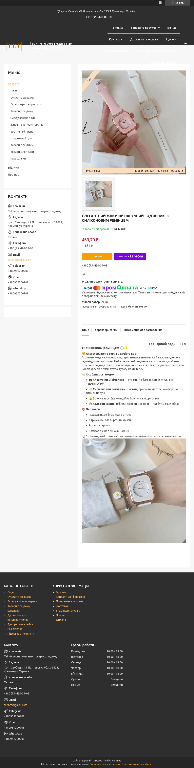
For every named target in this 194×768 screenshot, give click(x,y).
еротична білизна (21, 131)
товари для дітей (21, 145)
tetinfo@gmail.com (19, 259)
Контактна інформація (70, 596)
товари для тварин (22, 151)
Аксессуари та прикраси (26, 104)
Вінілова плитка (18, 619)
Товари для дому (21, 111)
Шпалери (14, 610)
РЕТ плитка (15, 628)
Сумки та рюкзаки (22, 97)
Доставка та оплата (144, 39)
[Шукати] (185, 45)
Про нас (171, 27)
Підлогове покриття (21, 633)
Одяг (13, 91)
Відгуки (171, 39)
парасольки (18, 158)
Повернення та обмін (116, 51)
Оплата (61, 619)
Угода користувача (163, 62)
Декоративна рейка (20, 624)
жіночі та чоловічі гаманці (26, 124)
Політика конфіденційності (157, 51)
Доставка (62, 606)
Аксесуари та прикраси (22, 601)
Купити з (130, 256)
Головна (117, 27)
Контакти (115, 39)
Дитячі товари (17, 615)
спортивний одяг (21, 138)
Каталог (14, 84)
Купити (97, 256)
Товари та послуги (143, 27)
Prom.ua (116, 760)
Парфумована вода (22, 117)
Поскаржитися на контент (105, 764)
